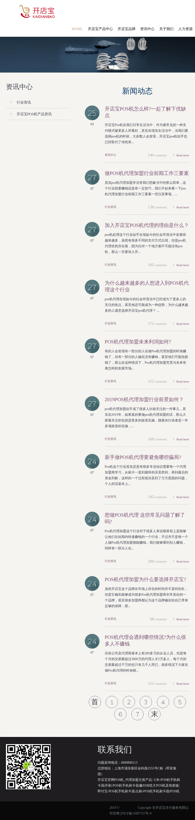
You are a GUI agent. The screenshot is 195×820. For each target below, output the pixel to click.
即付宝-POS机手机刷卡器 (116, 791)
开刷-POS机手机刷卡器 (122, 785)
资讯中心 (110, 155)
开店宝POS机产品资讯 (34, 114)
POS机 (175, 791)
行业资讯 (110, 207)
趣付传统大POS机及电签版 (159, 785)
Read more (182, 155)
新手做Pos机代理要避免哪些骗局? (143, 457)
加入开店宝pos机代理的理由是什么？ (147, 225)
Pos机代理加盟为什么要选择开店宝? (145, 579)
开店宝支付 (128, 807)
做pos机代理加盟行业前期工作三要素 (147, 173)
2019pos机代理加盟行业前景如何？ (144, 399)
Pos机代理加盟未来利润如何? (138, 342)
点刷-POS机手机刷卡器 (152, 791)
